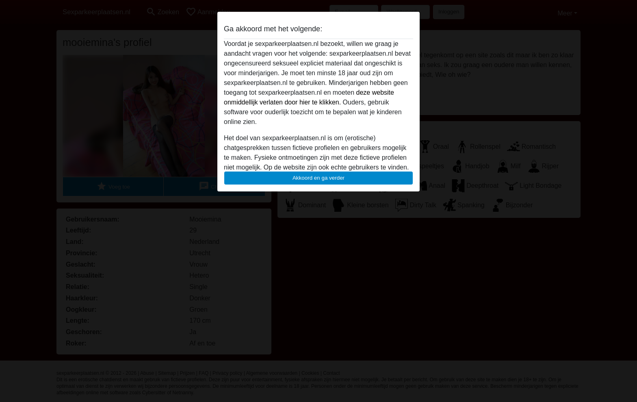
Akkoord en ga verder (318, 178)
